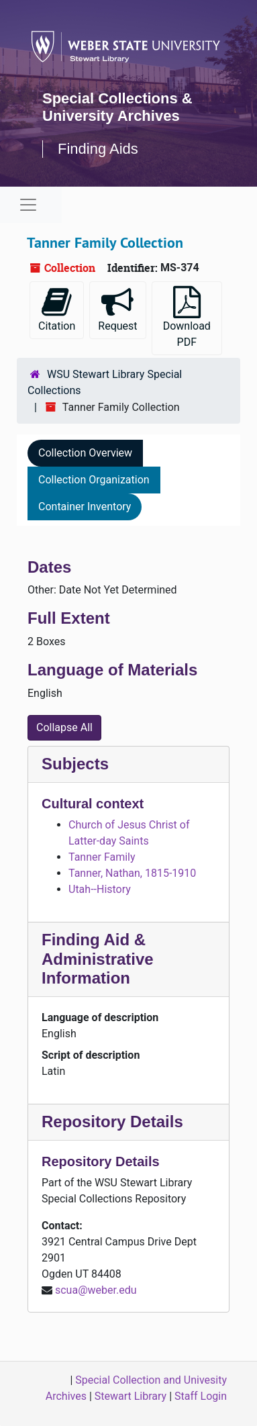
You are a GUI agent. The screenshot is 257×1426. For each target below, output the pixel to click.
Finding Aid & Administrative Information (98, 959)
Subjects (75, 764)
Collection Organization (94, 479)
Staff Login (200, 1396)
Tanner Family (102, 857)
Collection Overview (85, 452)
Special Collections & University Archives (117, 107)
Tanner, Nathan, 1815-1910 (132, 873)
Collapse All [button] (64, 727)
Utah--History (99, 889)
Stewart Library (130, 1396)
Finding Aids (98, 148)
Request (117, 309)
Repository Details (112, 1121)
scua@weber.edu (96, 1290)
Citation (56, 309)
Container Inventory (84, 506)
